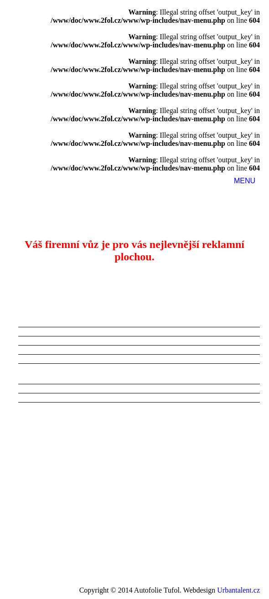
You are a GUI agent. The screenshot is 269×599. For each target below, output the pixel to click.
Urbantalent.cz (238, 590)
